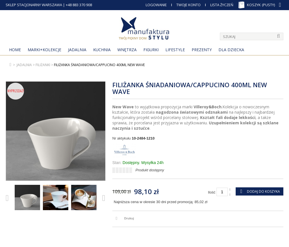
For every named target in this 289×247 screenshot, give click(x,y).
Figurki (151, 49)
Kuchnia (102, 49)
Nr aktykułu (121, 138)
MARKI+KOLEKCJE (44, 49)
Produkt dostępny (149, 170)
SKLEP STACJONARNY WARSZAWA (34, 4)
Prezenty (202, 49)
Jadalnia (77, 49)
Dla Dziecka (231, 49)
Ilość (212, 192)
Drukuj (129, 218)
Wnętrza (127, 49)
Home (15, 49)
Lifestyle (175, 49)
